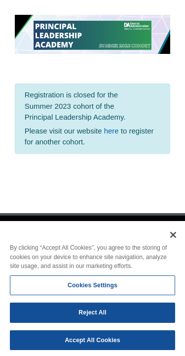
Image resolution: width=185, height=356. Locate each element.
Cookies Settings (92, 286)
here (112, 131)
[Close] (173, 237)
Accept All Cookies (92, 342)
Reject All (92, 314)
